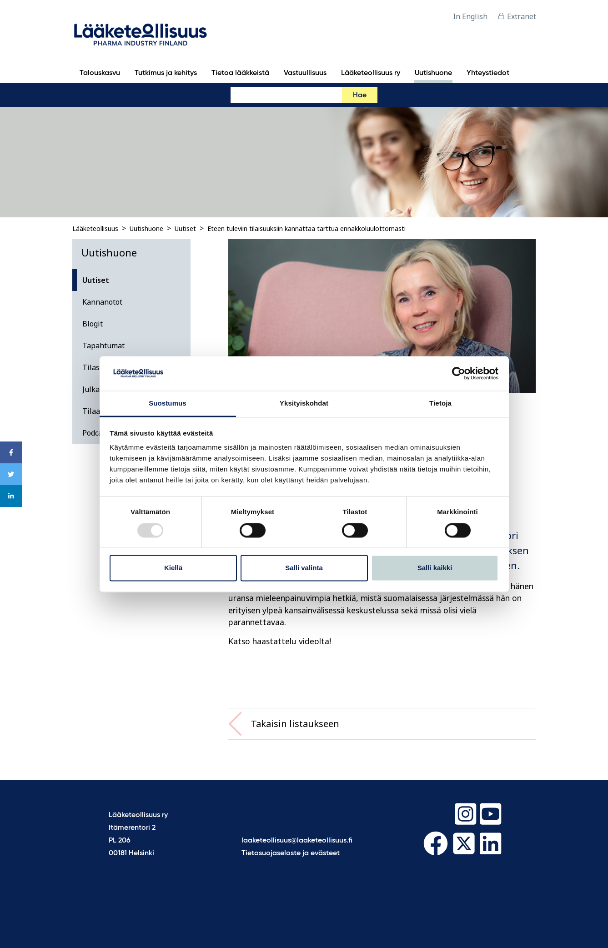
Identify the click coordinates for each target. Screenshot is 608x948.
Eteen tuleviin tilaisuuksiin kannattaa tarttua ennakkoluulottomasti (306, 228)
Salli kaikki (434, 568)
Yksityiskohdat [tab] (304, 403)
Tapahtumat (103, 346)
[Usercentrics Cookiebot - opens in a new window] (458, 373)
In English (470, 16)
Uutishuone (146, 228)
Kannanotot (102, 302)
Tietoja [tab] (440, 403)
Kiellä (173, 568)
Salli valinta (304, 568)
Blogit (92, 324)
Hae (360, 95)
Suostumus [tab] (167, 403)
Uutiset (185, 228)
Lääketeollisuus (95, 228)
